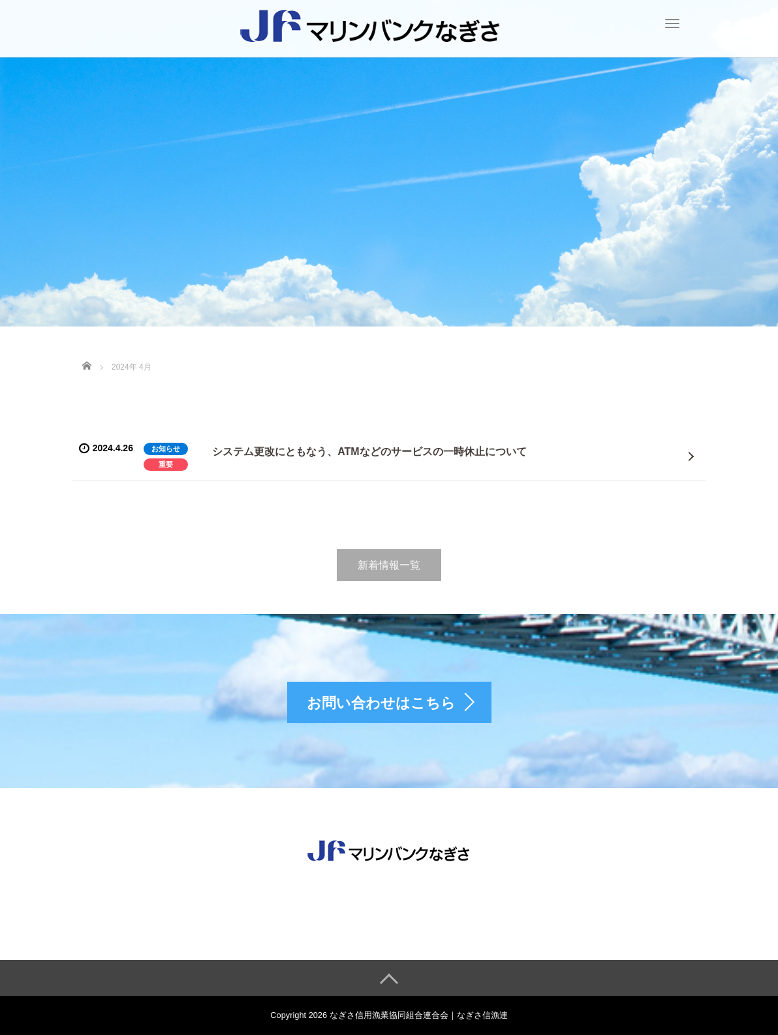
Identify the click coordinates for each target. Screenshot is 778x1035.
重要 (166, 464)
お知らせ (165, 449)
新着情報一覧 (389, 565)
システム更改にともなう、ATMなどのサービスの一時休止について (369, 451)
